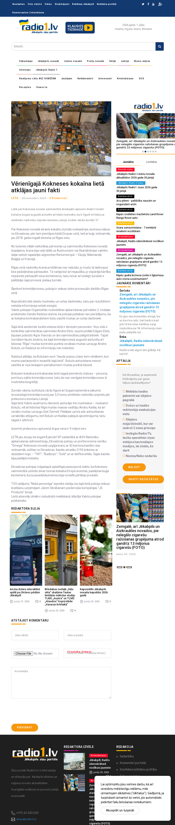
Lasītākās (151, 161)
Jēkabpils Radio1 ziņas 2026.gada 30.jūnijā (140, 186)
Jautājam (66, 78)
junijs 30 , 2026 (126, 546)
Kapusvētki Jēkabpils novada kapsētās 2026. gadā (94, 553)
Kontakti (126, 744)
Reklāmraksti (85, 78)
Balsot (134, 459)
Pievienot (24, 688)
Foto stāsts (35, 4)
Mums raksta (142, 61)
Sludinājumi (62, 4)
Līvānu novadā (73, 61)
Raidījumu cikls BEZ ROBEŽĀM (37, 78)
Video (48, 4)
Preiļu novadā (95, 61)
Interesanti (105, 78)
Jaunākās (128, 161)
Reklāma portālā (107, 4)
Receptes (25, 87)
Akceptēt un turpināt (120, 810)
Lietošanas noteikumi (135, 757)
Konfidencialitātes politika (138, 730)
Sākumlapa (26, 61)
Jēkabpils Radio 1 (46, 69)
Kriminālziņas (125, 78)
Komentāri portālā (133, 724)
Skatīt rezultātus (143, 471)
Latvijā (125, 61)
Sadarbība (127, 717)
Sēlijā (112, 61)
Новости (41, 87)
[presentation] (43, 672)
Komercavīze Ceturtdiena (28, 12)
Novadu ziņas (124, 169)
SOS (141, 78)
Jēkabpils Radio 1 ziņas (130, 182)
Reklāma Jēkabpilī (83, 4)
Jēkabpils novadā (48, 61)
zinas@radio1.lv (26, 780)
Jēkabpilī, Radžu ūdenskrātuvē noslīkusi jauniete (100, 725)
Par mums (126, 750)
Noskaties (18, 4)
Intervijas (25, 69)
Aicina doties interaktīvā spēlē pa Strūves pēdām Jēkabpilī (25, 553)
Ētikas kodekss (130, 737)
